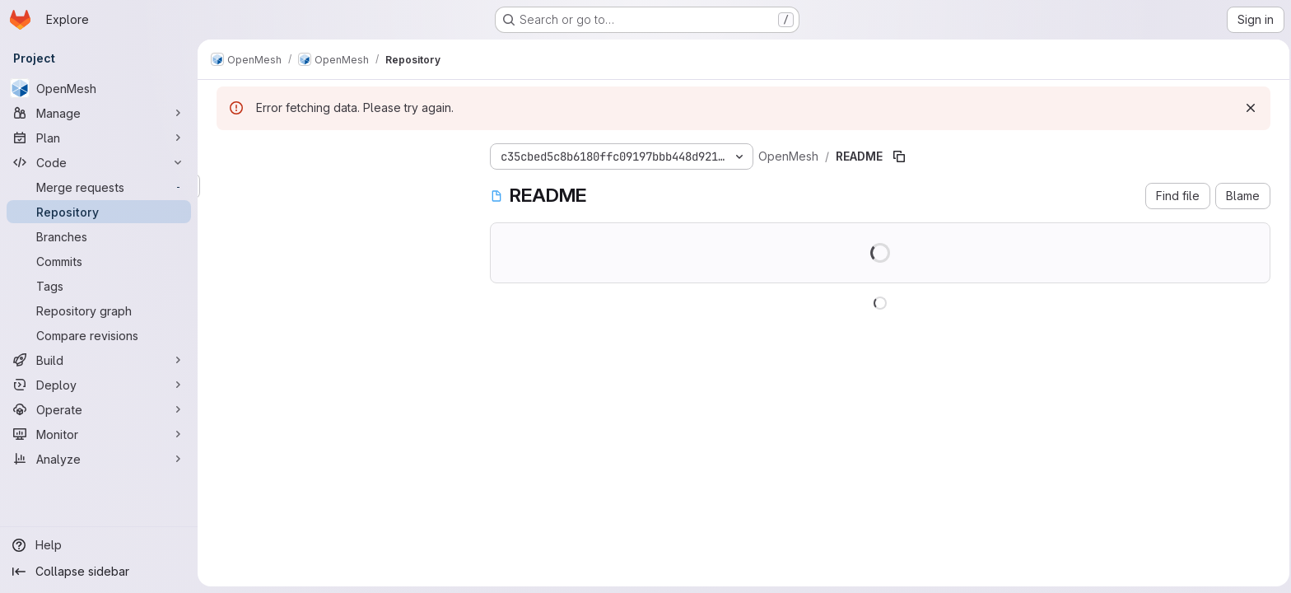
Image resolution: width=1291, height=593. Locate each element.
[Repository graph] (99, 310)
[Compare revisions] (99, 335)
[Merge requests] (99, 186)
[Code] (99, 162)
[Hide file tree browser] (227, 153)
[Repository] (99, 211)
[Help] (99, 545)
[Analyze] (99, 458)
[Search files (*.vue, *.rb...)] (337, 186)
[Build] (99, 359)
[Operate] (99, 409)
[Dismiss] (1248, 108)
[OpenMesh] (99, 88)
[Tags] (99, 285)
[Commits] (99, 261)
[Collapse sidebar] (99, 571)
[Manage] (99, 112)
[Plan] (99, 137)
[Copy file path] (896, 156)
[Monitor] (99, 434)
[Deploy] (99, 384)
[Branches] (99, 236)
